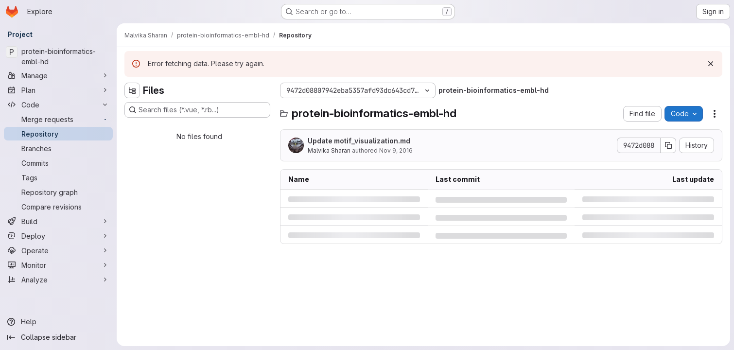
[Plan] (58, 90)
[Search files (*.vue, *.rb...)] (197, 110)
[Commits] (58, 163)
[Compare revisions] (58, 206)
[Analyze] (58, 279)
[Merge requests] (58, 119)
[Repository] (58, 133)
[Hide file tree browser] (132, 90)
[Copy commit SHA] (668, 145)
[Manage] (58, 75)
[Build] (58, 221)
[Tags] (58, 177)
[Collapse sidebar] (58, 337)
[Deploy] (58, 236)
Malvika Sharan (329, 150)
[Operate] (58, 250)
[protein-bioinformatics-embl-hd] (58, 56)
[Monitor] (58, 265)
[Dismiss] (711, 64)
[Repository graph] (58, 192)
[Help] (58, 322)
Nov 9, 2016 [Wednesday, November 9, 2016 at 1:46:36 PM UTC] (396, 150)
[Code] (58, 104)
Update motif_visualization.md (359, 141)
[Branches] (58, 148)
